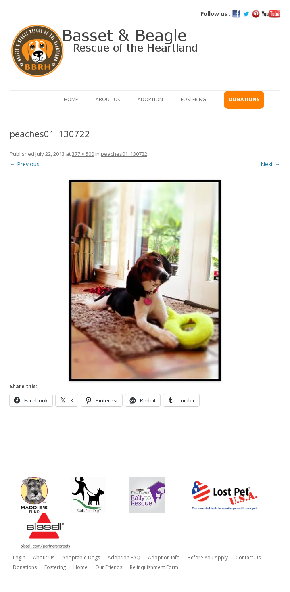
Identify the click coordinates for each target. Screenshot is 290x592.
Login (19, 557)
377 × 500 (83, 153)
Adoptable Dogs (81, 557)
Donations (244, 99)
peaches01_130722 (124, 153)
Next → (270, 164)
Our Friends (108, 567)
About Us (108, 99)
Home (71, 99)
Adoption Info (164, 557)
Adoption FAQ (124, 557)
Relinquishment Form (154, 567)
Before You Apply (208, 557)
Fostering (193, 99)
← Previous (25, 164)
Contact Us (248, 557)
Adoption (150, 99)
